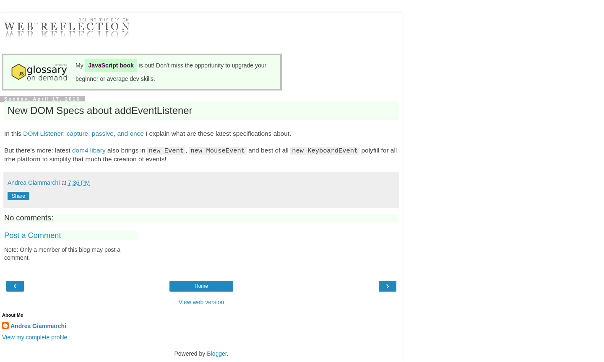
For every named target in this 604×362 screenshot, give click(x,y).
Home (201, 286)
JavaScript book (111, 65)
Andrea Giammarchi (38, 325)
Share (18, 196)
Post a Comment (32, 235)
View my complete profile (34, 337)
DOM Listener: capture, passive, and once (83, 133)
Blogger (216, 353)
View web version (201, 301)
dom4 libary (89, 150)
